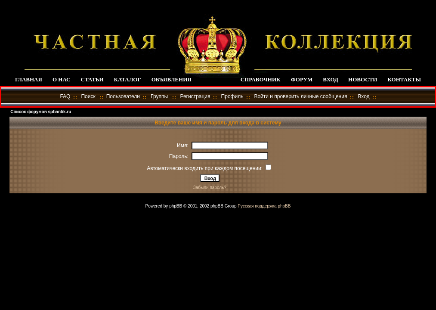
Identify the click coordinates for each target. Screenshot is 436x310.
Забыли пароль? (209, 187)
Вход (363, 96)
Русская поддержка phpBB (264, 206)
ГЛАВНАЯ (28, 79)
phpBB (175, 206)
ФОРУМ (301, 79)
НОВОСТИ (362, 79)
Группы (159, 96)
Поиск (88, 96)
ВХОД (330, 79)
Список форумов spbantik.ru (40, 111)
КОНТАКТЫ (404, 79)
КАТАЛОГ (127, 79)
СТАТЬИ (92, 79)
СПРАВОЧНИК (261, 79)
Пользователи (123, 96)
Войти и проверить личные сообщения (300, 96)
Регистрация (195, 96)
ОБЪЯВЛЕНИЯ (172, 79)
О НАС (62, 79)
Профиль (232, 96)
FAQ (65, 96)
